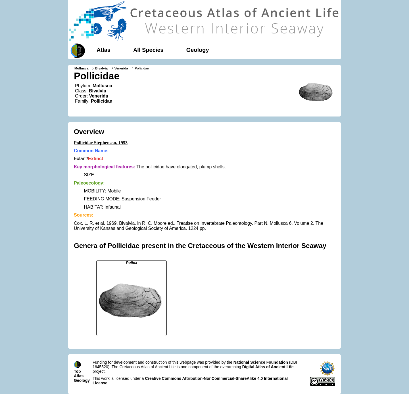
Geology (197, 50)
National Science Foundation (260, 362)
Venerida (121, 68)
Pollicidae (101, 101)
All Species (148, 50)
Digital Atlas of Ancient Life (268, 367)
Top (77, 371)
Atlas (103, 50)
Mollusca (81, 68)
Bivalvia (101, 68)
